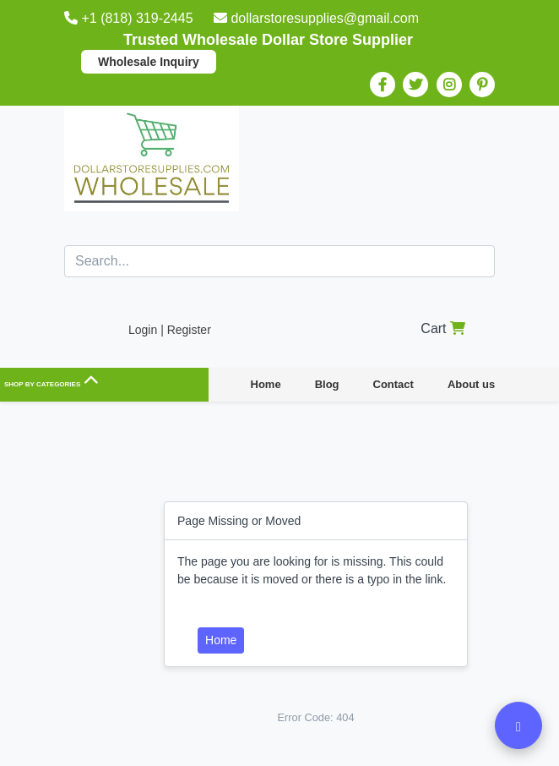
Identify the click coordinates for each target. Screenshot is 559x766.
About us (471, 384)
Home (266, 384)
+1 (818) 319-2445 (130, 18)
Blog (327, 384)
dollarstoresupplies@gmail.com (316, 18)
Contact (393, 384)
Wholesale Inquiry (148, 61)
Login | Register (169, 329)
